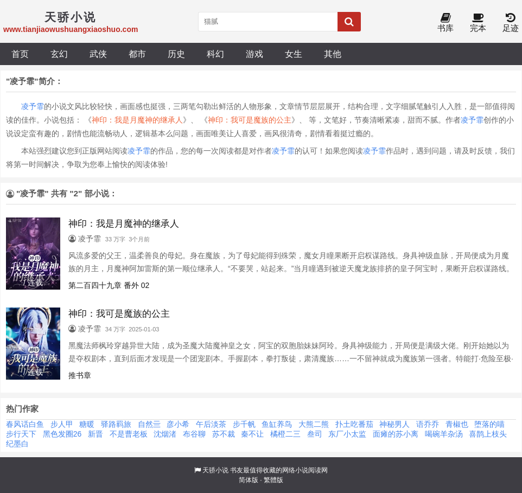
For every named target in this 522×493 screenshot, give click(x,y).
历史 (176, 54)
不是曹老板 (129, 434)
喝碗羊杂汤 (444, 434)
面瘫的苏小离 (395, 434)
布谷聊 (194, 434)
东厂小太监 (347, 434)
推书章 (79, 375)
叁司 (314, 434)
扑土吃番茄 (354, 424)
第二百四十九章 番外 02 (108, 285)
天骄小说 (215, 470)
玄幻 (59, 54)
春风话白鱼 (25, 424)
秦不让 (252, 434)
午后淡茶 (211, 424)
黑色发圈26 (62, 434)
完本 (478, 23)
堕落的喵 (489, 424)
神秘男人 (394, 424)
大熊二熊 (313, 424)
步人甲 (61, 424)
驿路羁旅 (116, 424)
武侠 (98, 54)
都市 (137, 54)
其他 (332, 54)
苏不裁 (223, 434)
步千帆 (244, 424)
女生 (293, 54)
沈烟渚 (165, 434)
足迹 (510, 23)
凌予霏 (32, 106)
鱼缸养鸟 (277, 424)
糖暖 (86, 424)
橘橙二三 (285, 434)
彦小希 (178, 424)
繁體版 (273, 480)
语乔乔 (427, 424)
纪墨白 (17, 443)
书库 (445, 23)
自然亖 (149, 424)
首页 (20, 54)
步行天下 (21, 434)
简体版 (248, 480)
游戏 (254, 54)
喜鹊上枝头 (488, 434)
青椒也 (456, 424)
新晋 (95, 434)
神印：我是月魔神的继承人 (137, 120)
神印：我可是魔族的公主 (249, 120)
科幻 (215, 54)
